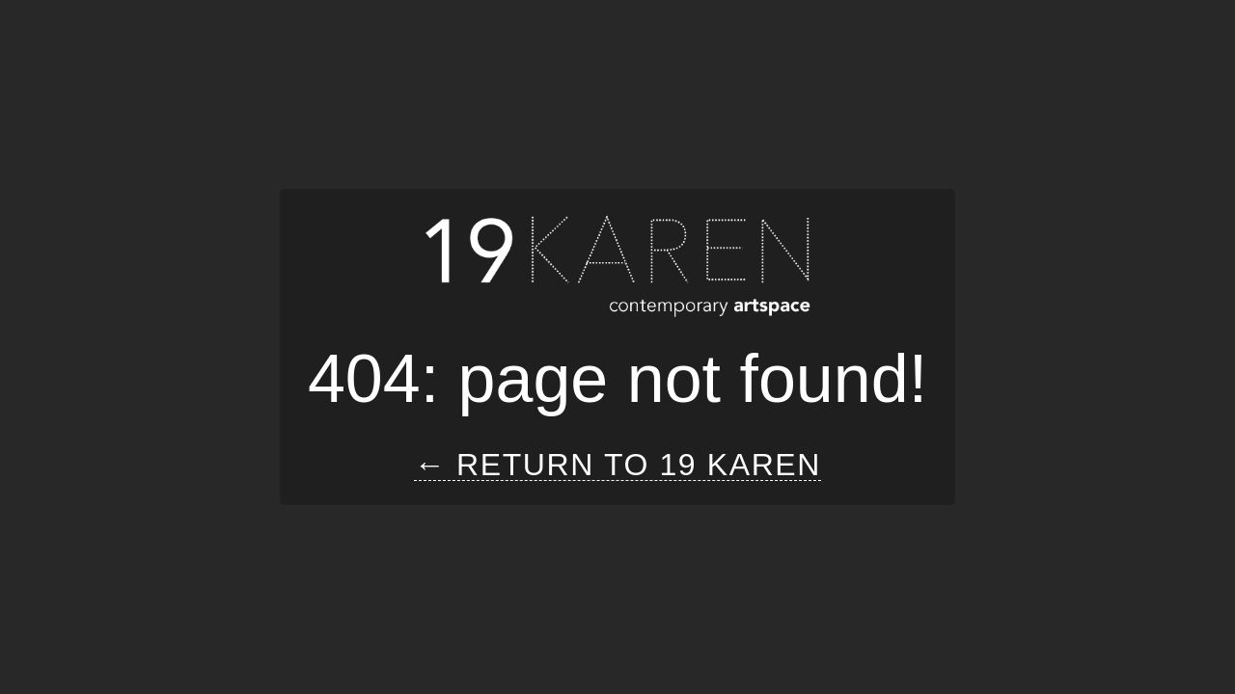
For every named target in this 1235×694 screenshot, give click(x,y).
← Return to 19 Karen (617, 465)
